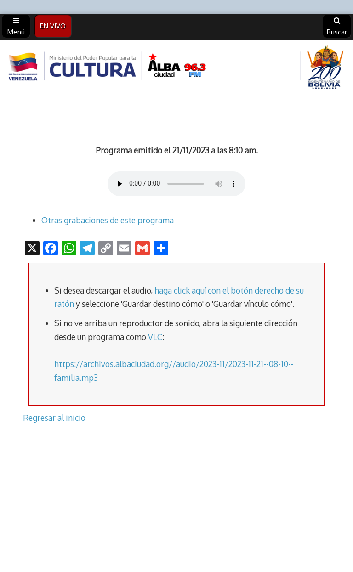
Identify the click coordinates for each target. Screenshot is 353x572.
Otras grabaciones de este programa (107, 220)
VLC (155, 337)
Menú (16, 26)
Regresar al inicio (54, 418)
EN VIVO (53, 26)
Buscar (337, 26)
